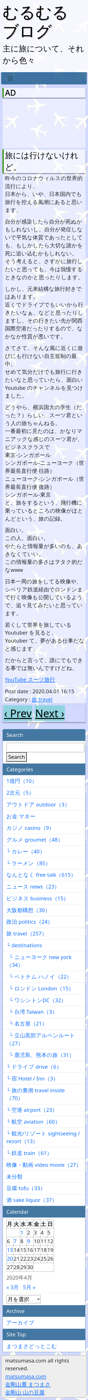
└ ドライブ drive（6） (34, 1066)
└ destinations (24, 945)
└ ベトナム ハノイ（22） (39, 976)
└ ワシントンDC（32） (36, 1000)
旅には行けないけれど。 (41, 161)
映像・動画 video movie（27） (43, 1164)
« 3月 (12, 1287)
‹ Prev (18, 713)
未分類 (14, 1176)
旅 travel (42, 699)
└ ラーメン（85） (28, 863)
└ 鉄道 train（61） (29, 1153)
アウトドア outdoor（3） (38, 804)
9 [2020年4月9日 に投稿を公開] (28, 1241)
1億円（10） (21, 781)
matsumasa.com (25, 1376)
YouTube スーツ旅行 (30, 679)
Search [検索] (16, 756)
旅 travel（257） (26, 933)
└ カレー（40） (25, 851)
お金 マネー (20, 816)
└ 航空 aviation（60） (33, 1121)
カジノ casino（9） (30, 827)
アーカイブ (20, 1322)
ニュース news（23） (33, 886)
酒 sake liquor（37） (31, 1200)
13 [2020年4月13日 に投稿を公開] (10, 1250)
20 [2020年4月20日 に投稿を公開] (10, 1258)
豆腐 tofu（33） (26, 1188)
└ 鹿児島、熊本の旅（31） (40, 1055)
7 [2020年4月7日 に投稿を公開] (15, 1241)
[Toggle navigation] (10, 78)
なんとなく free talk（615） (41, 874)
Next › (49, 713)
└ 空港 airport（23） (31, 1109)
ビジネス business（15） (37, 898)
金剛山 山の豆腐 (25, 1392)
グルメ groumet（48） (34, 839)
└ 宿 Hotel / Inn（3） (32, 1078)
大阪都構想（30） (28, 910)
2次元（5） (20, 792)
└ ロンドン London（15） (40, 988)
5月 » (29, 1287)
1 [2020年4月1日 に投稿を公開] (21, 1232)
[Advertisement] (29, 122)
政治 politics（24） (29, 921)
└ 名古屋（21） (26, 1023)
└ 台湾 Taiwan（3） (31, 1011)
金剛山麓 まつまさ (28, 1384)
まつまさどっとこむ (31, 1346)
